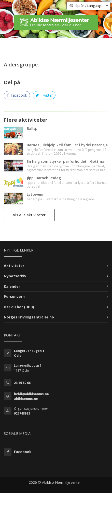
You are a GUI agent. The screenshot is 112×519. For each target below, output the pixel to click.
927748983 (22, 413)
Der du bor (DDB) (19, 307)
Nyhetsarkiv (15, 276)
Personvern (14, 296)
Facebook (17, 95)
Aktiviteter (14, 265)
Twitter (44, 95)
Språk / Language (89, 5)
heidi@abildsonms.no (31, 394)
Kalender (12, 286)
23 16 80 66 (22, 383)
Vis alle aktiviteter (29, 214)
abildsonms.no (26, 399)
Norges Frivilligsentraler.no (29, 317)
